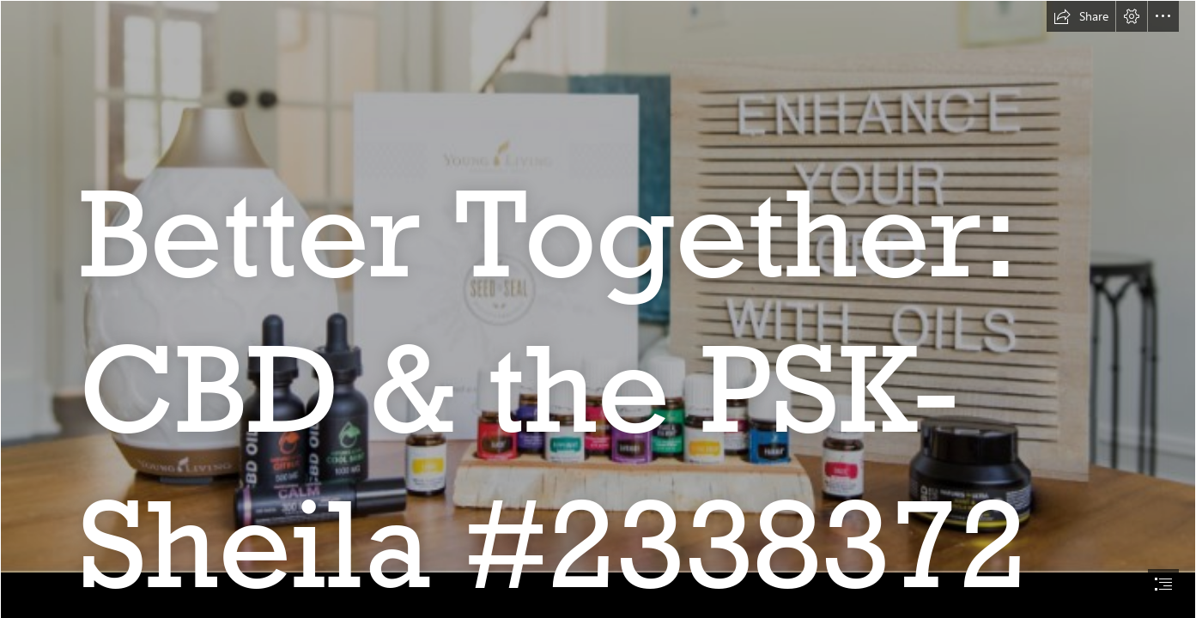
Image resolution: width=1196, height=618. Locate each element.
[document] (598, 309)
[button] (1081, 16)
